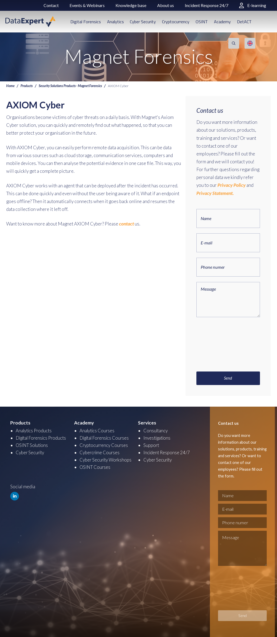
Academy (222, 21)
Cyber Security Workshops (106, 459)
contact (126, 224)
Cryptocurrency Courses (104, 444)
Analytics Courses (98, 430)
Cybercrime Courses (100, 452)
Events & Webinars (87, 5)
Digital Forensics (85, 21)
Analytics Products (34, 430)
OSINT (202, 21)
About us (165, 5)
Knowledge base (131, 5)
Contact (51, 5)
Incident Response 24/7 (206, 5)
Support (151, 444)
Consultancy (155, 430)
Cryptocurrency (175, 21)
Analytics (115, 21)
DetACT (244, 21)
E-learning (252, 5)
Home (10, 86)
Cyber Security (143, 21)
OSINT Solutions (33, 444)
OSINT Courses (95, 466)
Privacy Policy (231, 185)
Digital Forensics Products (42, 437)
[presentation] (218, 341)
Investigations (157, 437)
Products (27, 86)
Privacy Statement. (214, 193)
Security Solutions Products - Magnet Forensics (71, 86)
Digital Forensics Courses (106, 437)
